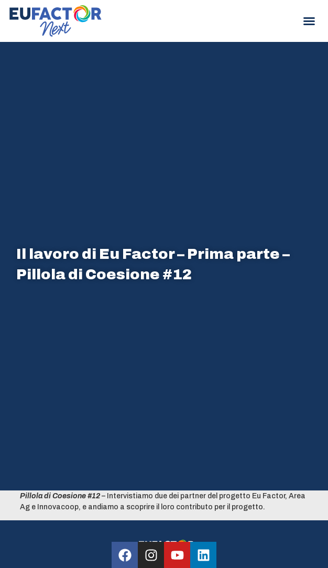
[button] (309, 21)
